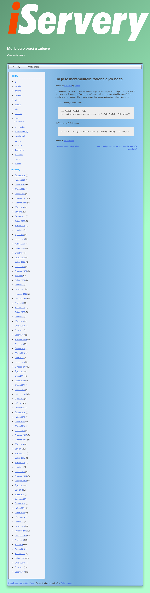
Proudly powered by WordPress (21, 583)
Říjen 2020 (19, 303)
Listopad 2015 (21, 440)
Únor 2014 (19, 522)
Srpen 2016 (19, 408)
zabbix (17, 159)
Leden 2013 (20, 572)
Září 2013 (19, 544)
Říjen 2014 (19, 485)
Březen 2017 (20, 385)
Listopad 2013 (21, 535)
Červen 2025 (20, 216)
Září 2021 (19, 276)
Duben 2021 (20, 280)
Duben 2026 (20, 184)
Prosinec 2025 (21, 198)
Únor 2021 (19, 285)
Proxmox (20, 121)
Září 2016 (19, 403)
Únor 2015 (19, 467)
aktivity (18, 86)
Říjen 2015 (19, 444)
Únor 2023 (19, 253)
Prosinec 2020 (21, 294)
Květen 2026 (20, 180)
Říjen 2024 (19, 235)
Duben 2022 (20, 262)
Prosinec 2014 (21, 476)
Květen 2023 (20, 244)
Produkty (16, 67)
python (18, 141)
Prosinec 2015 (21, 435)
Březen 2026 (20, 189)
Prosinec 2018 (21, 339)
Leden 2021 (20, 289)
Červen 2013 (20, 549)
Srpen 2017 (19, 376)
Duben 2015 (20, 458)
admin (77, 86)
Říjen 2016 (19, 399)
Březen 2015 (20, 462)
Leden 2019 (20, 335)
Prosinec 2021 (21, 271)
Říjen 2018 (19, 344)
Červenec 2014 (21, 499)
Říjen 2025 (19, 207)
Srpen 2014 (19, 494)
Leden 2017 (20, 390)
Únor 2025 (19, 230)
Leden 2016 (20, 430)
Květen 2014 (20, 508)
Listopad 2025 (21, 203)
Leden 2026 (20, 194)
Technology (20, 150)
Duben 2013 (20, 558)
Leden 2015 (20, 472)
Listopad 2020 (21, 298)
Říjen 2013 (19, 540)
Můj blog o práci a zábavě (28, 48)
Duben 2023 (20, 248)
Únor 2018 (19, 358)
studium (18, 145)
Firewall (18, 104)
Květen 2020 (20, 307)
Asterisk (18, 95)
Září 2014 (19, 490)
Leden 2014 (20, 526)
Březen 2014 (20, 517)
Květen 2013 (20, 554)
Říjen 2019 (19, 321)
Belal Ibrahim (66, 583)
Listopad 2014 (21, 481)
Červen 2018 (20, 348)
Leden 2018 (20, 362)
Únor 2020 (19, 317)
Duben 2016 (20, 421)
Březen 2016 (20, 426)
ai (15, 82)
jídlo (16, 109)
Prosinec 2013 (21, 531)
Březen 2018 (20, 353)
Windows (19, 154)
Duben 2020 (20, 312)
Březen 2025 (20, 225)
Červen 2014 (20, 503)
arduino (18, 91)
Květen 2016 (20, 417)
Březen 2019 (20, 326)
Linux (17, 118)
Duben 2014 (20, 513)
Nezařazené (69, 141)
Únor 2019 (19, 330)
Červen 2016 (20, 412)
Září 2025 (19, 212)
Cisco (17, 100)
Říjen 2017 (19, 371)
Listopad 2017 (21, 367)
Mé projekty (20, 127)
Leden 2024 (20, 239)
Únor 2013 (19, 567)
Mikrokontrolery (21, 132)
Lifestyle (18, 114)
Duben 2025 (20, 221)
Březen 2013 (20, 563)
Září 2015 (19, 449)
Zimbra (18, 164)
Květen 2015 (20, 453)
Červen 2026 (20, 175)
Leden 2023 (20, 257)
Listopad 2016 (21, 394)
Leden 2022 (20, 267)
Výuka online (33, 67)
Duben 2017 (20, 380)
